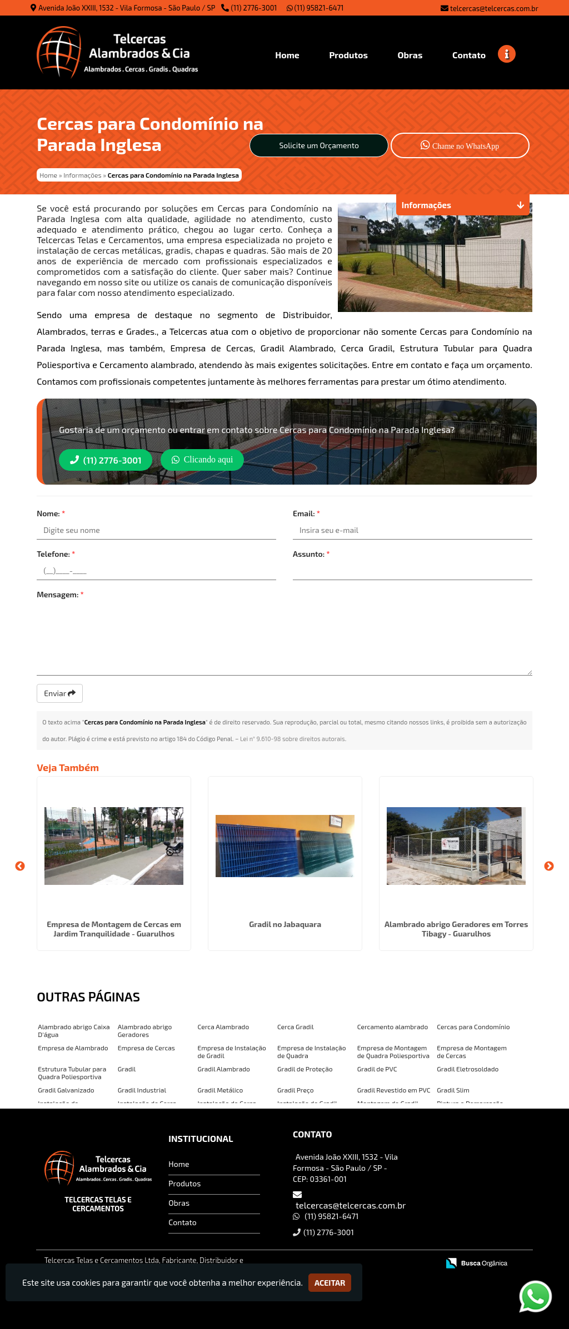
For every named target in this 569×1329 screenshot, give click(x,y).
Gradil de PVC (377, 1069)
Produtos (184, 1182)
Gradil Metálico (220, 1090)
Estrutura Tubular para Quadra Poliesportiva (72, 1072)
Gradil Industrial (142, 1090)
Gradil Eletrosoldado (467, 1069)
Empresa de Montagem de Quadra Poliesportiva (393, 1051)
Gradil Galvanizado (66, 1090)
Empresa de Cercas (146, 1047)
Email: (306, 513)
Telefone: (56, 553)
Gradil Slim (453, 1090)
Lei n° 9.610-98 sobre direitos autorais (292, 738)
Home (178, 1163)
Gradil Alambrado (223, 1069)
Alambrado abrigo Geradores (145, 1030)
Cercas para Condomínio (473, 1026)
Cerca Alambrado (223, 1026)
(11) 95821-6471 (315, 7)
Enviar (60, 693)
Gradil (127, 1069)
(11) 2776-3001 (254, 7)
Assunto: (311, 553)
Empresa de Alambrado (73, 1047)
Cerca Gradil (295, 1026)
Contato (182, 1221)
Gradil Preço (295, 1090)
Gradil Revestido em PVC (394, 1090)
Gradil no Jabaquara (285, 924)
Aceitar (330, 1282)
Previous (20, 866)
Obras (178, 1202)
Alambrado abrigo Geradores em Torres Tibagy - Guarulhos (456, 928)
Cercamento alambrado (392, 1026)
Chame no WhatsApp (460, 144)
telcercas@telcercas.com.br (494, 8)
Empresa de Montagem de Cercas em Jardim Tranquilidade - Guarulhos (114, 928)
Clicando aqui (203, 459)
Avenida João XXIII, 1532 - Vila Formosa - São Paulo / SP (126, 7)
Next (549, 866)
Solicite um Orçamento (319, 145)
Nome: (51, 513)
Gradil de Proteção (305, 1069)
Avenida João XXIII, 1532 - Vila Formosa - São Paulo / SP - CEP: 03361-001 (345, 1167)
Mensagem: (60, 594)
